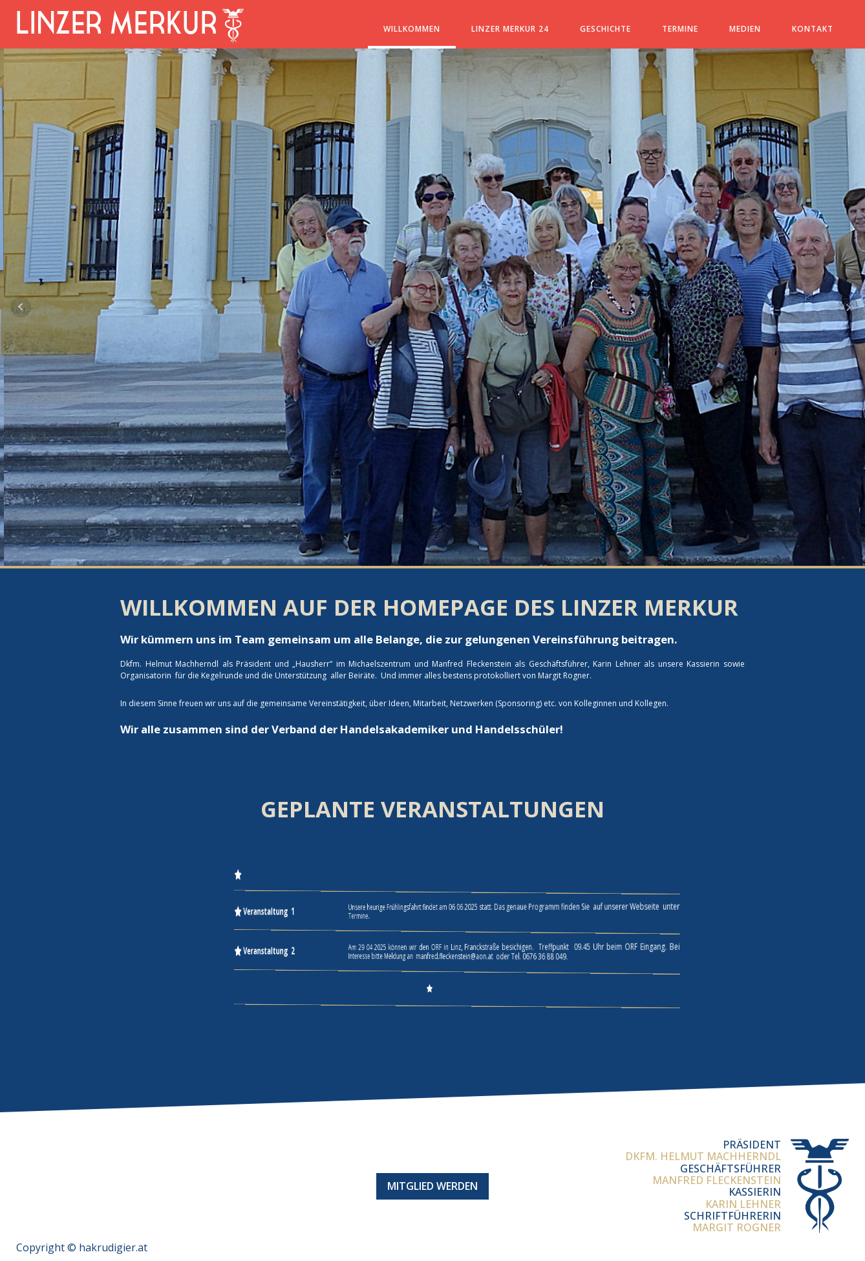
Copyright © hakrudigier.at (81, 1247)
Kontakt (812, 28)
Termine (680, 28)
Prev (20, 311)
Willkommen (411, 28)
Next (848, 303)
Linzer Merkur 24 (510, 28)
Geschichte (605, 28)
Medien (745, 28)
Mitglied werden (432, 1186)
